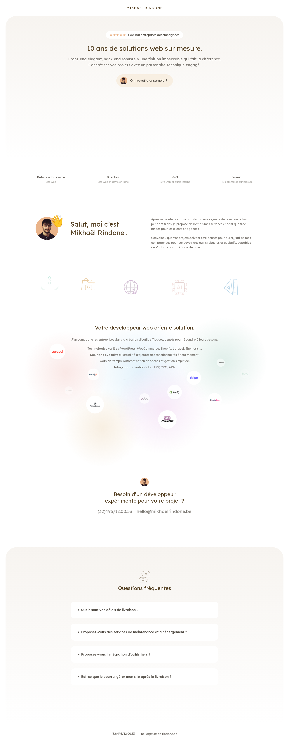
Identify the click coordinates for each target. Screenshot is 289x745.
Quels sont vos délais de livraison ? (109, 613)
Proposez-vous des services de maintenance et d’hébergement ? (134, 636)
